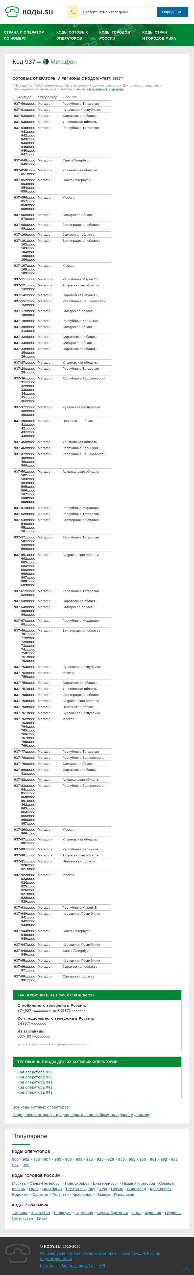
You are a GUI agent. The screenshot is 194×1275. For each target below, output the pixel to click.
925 (89, 1159)
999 (26, 1165)
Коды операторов (100, 1253)
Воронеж (20, 1194)
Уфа (103, 1189)
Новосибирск (77, 1183)
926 (100, 1159)
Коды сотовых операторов (72, 35)
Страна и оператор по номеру (24, 35)
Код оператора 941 (35, 1082)
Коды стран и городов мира (159, 35)
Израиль (173, 1213)
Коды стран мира (56, 1259)
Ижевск (103, 1194)
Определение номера (60, 1253)
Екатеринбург (105, 1183)
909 (79, 1159)
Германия (84, 1213)
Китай (42, 1218)
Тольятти (60, 1194)
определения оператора (105, 89)
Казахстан (40, 1213)
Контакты (48, 1265)
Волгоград (136, 1189)
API (102, 1265)
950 (121, 1159)
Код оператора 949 (35, 1092)
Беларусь (62, 1213)
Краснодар (83, 1194)
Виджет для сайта (78, 1265)
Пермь (117, 1189)
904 (47, 1159)
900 (15, 1159)
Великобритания (112, 1213)
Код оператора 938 (35, 1072)
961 (153, 1159)
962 (164, 1159)
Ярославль (124, 1194)
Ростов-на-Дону (80, 1189)
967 (174, 1159)
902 (26, 1159)
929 (111, 1159)
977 (15, 1165)
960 (142, 1159)
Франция (153, 1213)
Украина (19, 1213)
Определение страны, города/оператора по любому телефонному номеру (81, 1115)
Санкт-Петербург (45, 1183)
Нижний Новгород (138, 1183)
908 (68, 1159)
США (136, 1213)
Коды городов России (114, 35)
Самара (166, 1183)
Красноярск (160, 1189)
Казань (18, 1189)
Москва (19, 1183)
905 (58, 1159)
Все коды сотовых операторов (41, 1107)
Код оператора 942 (35, 1087)
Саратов (40, 1194)
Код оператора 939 (35, 1077)
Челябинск (52, 1189)
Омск (33, 1189)
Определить (172, 12)
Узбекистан (22, 1218)
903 (36, 1159)
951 (132, 1159)
